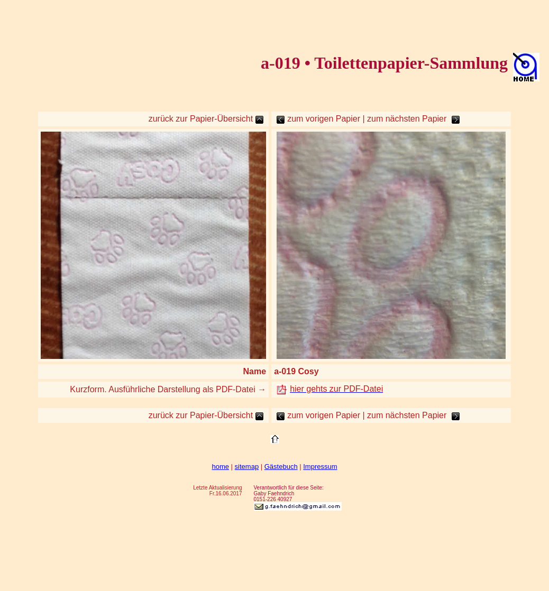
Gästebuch (281, 466)
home (220, 466)
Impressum (320, 466)
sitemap (247, 466)
